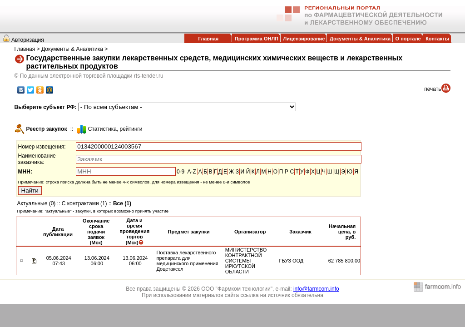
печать (432, 89)
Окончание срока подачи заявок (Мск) (96, 231)
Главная (208, 38)
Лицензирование (304, 38)
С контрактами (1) (84, 203)
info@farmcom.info (316, 289)
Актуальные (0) (36, 203)
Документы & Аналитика (360, 38)
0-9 (180, 171)
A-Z (191, 171)
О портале (408, 38)
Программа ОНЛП (256, 38)
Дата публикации (58, 231)
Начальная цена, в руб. (342, 231)
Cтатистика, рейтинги (115, 129)
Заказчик (300, 231)
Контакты (437, 38)
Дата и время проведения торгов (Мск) (134, 231)
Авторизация (27, 40)
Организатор (250, 231)
